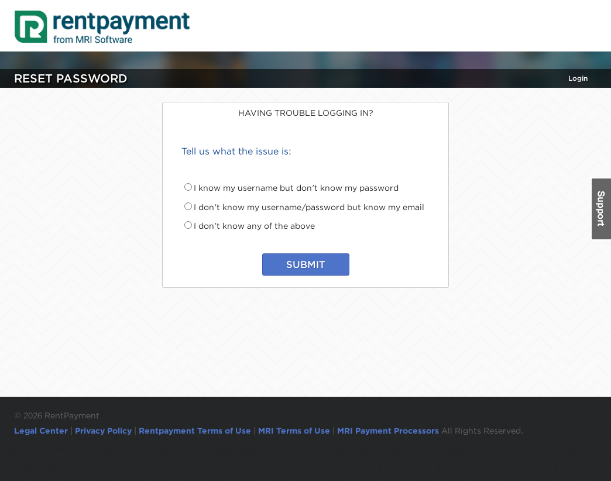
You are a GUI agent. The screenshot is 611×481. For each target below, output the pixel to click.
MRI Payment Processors (389, 430)
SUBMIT (305, 264)
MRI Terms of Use (294, 430)
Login (578, 78)
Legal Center (41, 430)
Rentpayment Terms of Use (195, 430)
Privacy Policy (103, 430)
